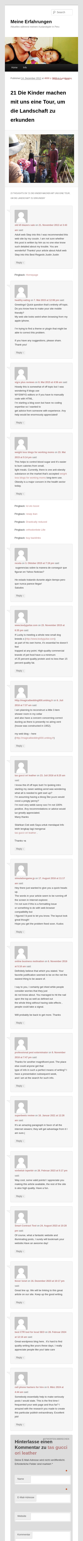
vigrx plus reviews (24, 382)
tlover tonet (21, 1281)
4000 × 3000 (50, 78)
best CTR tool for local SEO (29, 1332)
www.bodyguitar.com (26, 625)
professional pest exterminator (31, 1052)
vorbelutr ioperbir (24, 1170)
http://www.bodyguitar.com (40, 638)
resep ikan (31, 513)
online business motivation (29, 961)
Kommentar (23, 1534)
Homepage (32, 274)
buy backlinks (33, 537)
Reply (20, 263)
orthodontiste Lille (35, 529)
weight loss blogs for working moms (34, 452)
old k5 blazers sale (25, 225)
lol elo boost (32, 506)
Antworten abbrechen (56, 1439)
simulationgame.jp (25, 878)
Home (14, 67)
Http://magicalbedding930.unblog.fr (34, 700)
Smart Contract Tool (25, 1225)
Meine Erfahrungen (31, 21)
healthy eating (22, 300)
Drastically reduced (36, 521)
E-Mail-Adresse (25, 1497)
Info (25, 67)
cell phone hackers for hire (29, 1387)
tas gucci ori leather (25, 775)
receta (18, 563)
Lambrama (66, 78)
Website (21, 1516)
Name (20, 1478)
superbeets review (25, 1115)
